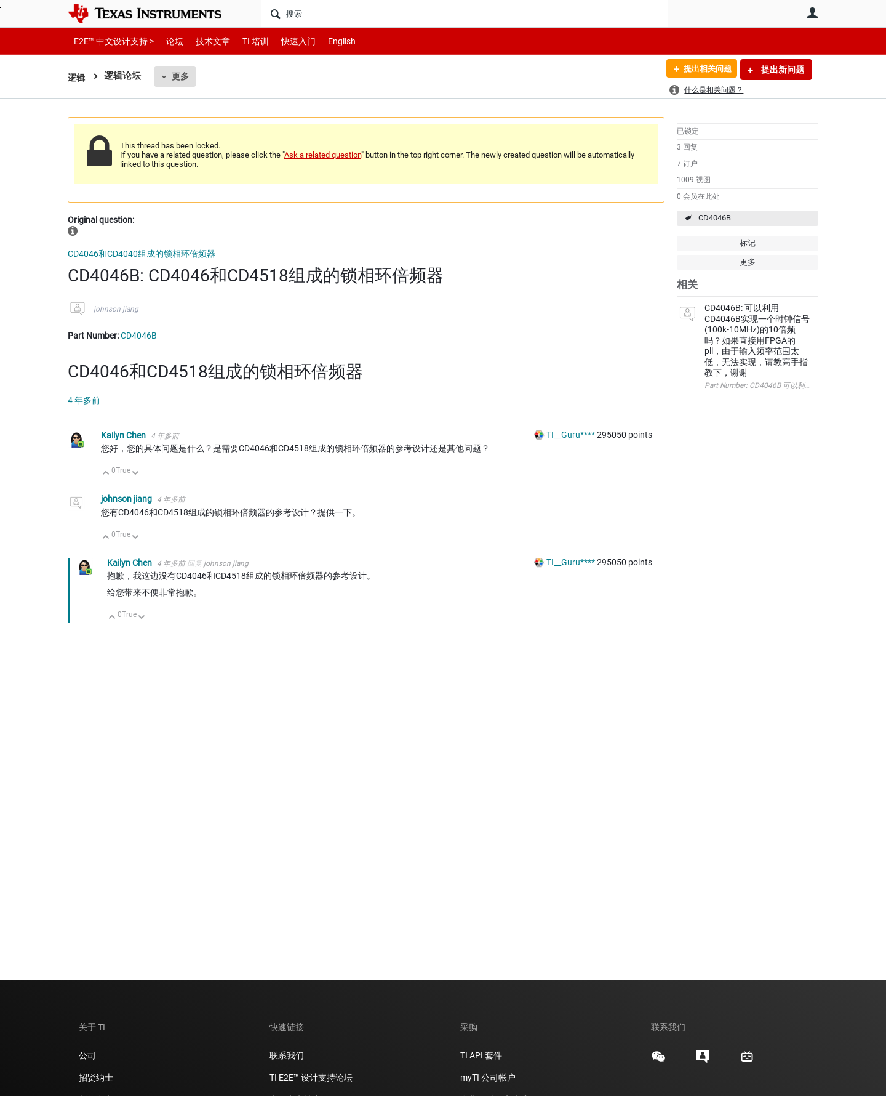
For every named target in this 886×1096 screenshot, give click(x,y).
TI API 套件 (481, 1055)
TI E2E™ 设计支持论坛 (311, 1077)
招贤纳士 (96, 1077)
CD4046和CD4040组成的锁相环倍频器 (141, 254)
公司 (87, 1055)
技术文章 (204, 41)
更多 (181, 76)
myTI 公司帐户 (488, 1077)
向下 (135, 474)
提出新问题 (781, 70)
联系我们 (286, 1055)
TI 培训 (245, 41)
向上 (106, 474)
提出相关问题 (703, 70)
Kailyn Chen (124, 435)
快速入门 (286, 41)
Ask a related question (322, 154)
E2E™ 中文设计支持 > (111, 41)
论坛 (168, 41)
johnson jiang (116, 309)
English (327, 41)
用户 (812, 13)
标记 (748, 243)
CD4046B (714, 217)
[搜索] (464, 13)
